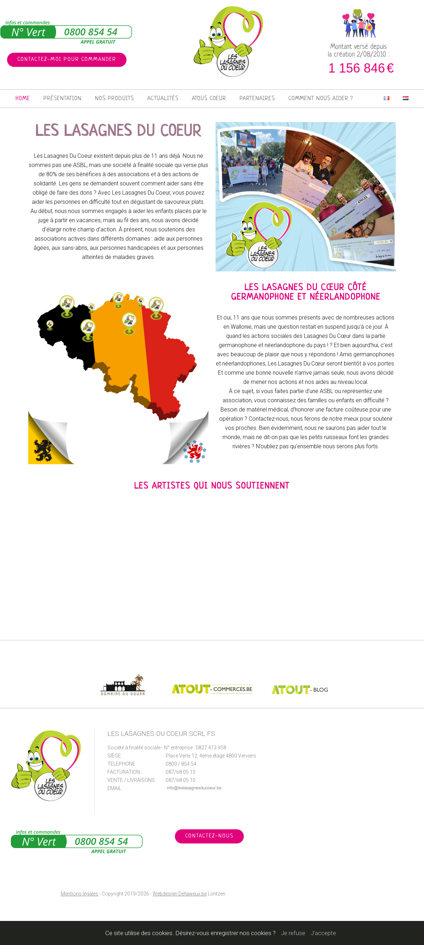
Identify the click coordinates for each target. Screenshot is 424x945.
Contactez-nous (209, 836)
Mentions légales (79, 894)
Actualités (162, 99)
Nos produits (114, 99)
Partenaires (257, 99)
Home (23, 99)
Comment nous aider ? (320, 99)
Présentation (62, 99)
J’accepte (323, 933)
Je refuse (293, 933)
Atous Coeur (209, 99)
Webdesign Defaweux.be (180, 894)
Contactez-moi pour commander (66, 60)
